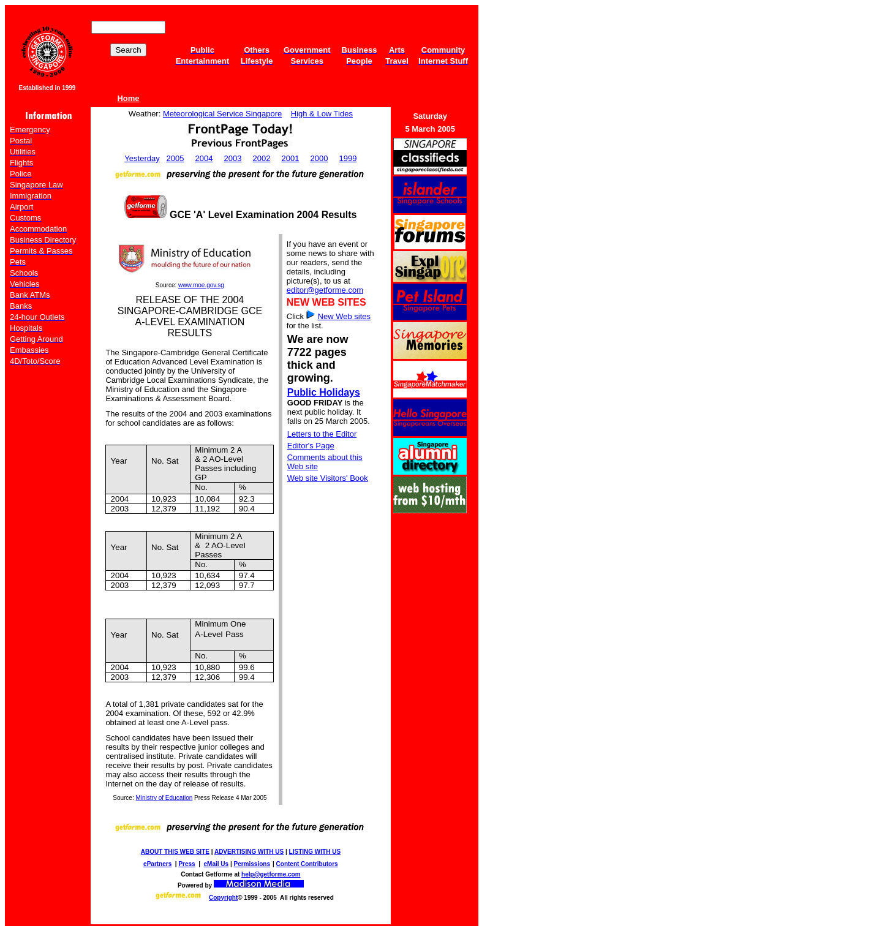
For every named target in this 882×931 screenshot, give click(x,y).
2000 (319, 158)
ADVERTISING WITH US (249, 851)
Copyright (223, 897)
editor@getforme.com (325, 290)
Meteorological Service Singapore (222, 113)
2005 (175, 158)
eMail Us (216, 864)
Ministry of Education (164, 797)
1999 (347, 158)
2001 (290, 158)
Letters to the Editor (321, 434)
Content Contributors (307, 864)
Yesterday (141, 158)
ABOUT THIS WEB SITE (175, 851)
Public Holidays (323, 392)
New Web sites (344, 316)
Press (186, 864)
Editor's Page (310, 445)
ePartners (157, 864)
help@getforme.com (270, 874)
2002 (262, 158)
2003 (233, 158)
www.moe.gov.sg (201, 285)
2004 (204, 158)
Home (128, 98)
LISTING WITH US (315, 851)
